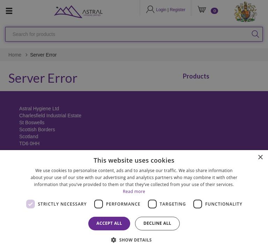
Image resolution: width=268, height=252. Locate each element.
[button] (134, 240)
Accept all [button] (109, 223)
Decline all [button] (157, 223)
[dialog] (134, 201)
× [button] (260, 157)
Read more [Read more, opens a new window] (134, 191)
